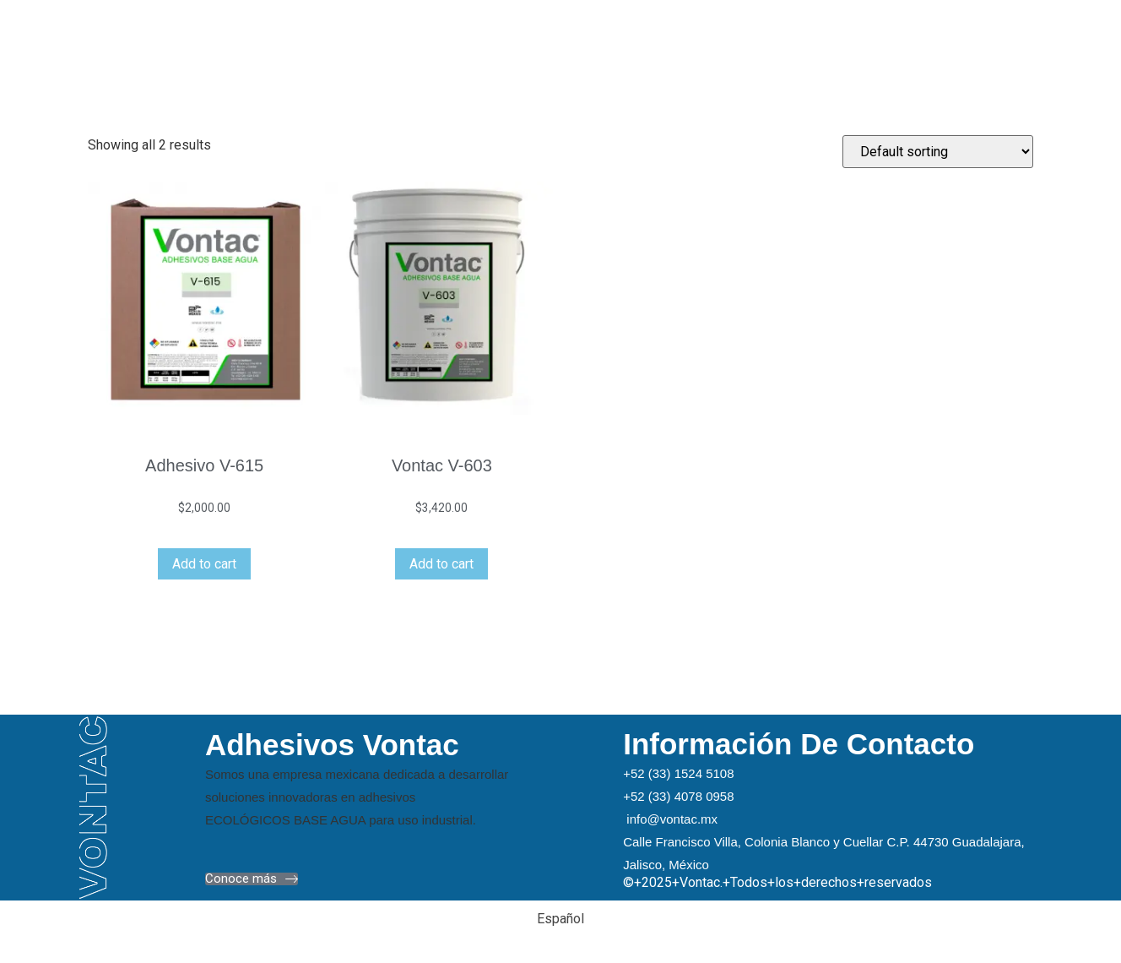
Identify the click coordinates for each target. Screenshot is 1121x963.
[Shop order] (937, 151)
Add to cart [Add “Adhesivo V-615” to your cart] (204, 564)
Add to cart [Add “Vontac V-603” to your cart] (441, 564)
